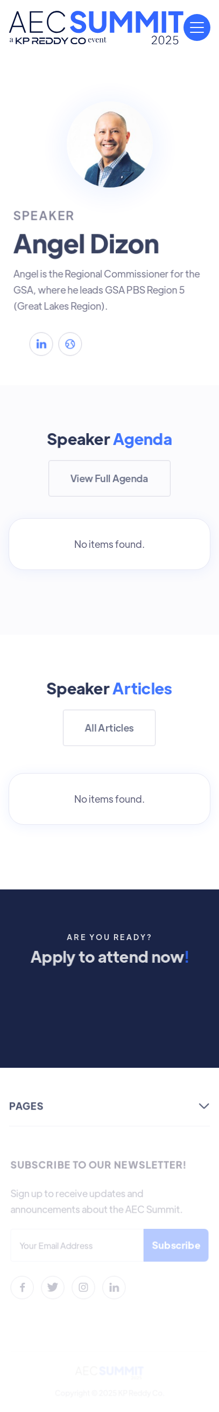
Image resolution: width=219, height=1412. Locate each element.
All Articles (110, 727)
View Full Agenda (109, 478)
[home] (96, 28)
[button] (196, 27)
